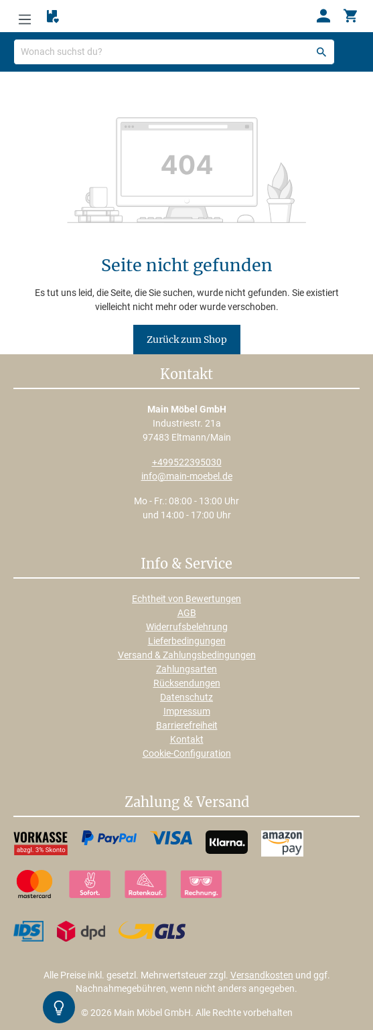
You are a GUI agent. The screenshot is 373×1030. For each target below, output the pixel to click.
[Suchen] (321, 52)
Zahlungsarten (186, 669)
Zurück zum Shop (187, 340)
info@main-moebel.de (186, 476)
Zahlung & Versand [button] (187, 803)
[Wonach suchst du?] (174, 52)
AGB (186, 612)
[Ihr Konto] (323, 16)
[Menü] (24, 16)
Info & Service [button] (186, 564)
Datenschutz (186, 697)
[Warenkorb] (350, 16)
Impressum (186, 711)
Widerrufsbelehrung (187, 626)
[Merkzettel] (53, 16)
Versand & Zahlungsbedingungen (187, 655)
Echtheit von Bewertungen (186, 598)
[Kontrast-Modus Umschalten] (59, 1007)
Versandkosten (261, 975)
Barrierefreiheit (187, 725)
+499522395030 (187, 462)
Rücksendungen (186, 683)
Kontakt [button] (186, 375)
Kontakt (187, 739)
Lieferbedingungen (187, 641)
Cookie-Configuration (187, 753)
